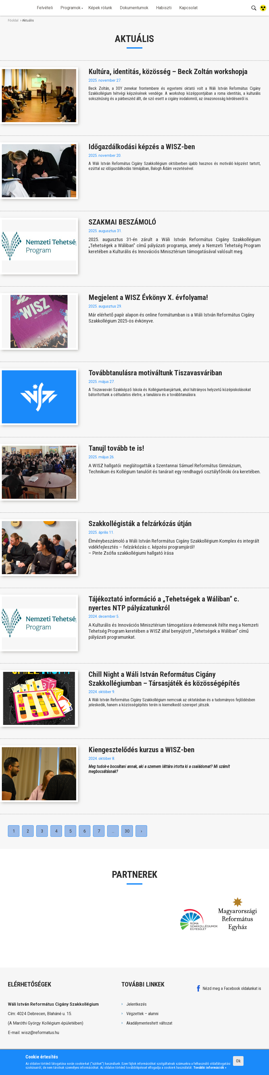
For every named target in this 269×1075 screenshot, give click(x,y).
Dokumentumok (134, 7)
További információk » (209, 1067)
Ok (238, 1060)
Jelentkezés (136, 1004)
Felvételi (45, 7)
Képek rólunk (100, 7)
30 (127, 831)
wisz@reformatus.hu (40, 1032)
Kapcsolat (188, 7)
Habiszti (164, 7)
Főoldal (13, 20)
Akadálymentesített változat (149, 1023)
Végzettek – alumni (142, 1013)
